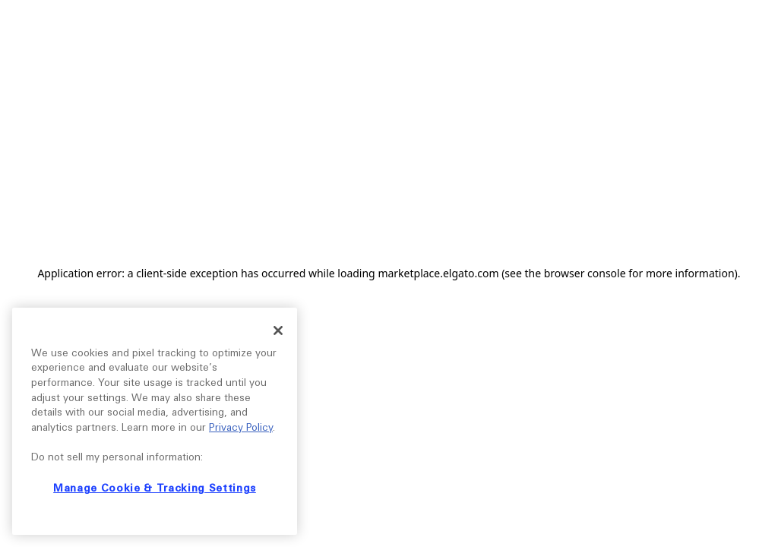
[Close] (278, 330)
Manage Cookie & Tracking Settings (154, 488)
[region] (154, 421)
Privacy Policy (241, 427)
